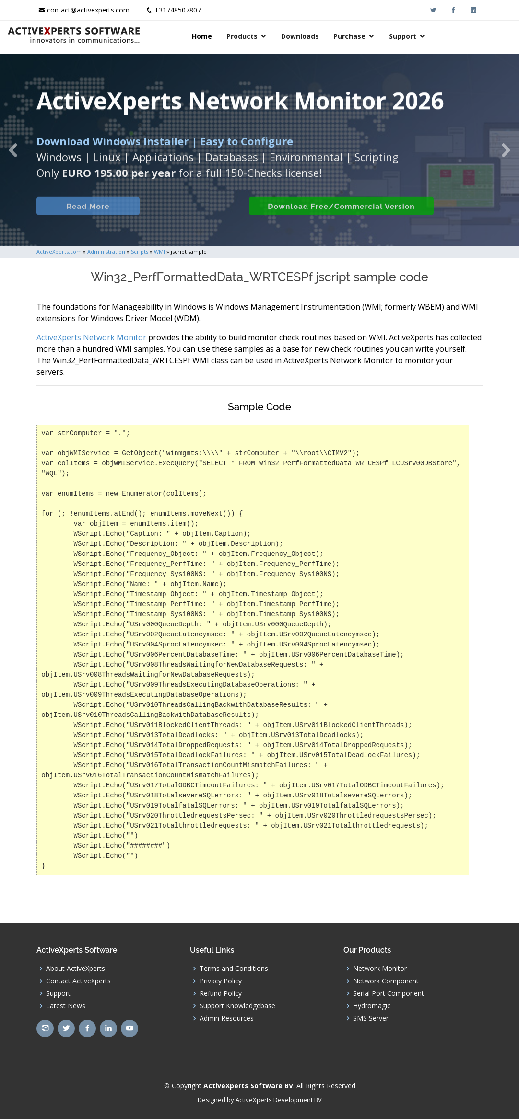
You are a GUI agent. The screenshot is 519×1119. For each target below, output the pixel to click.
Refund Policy (221, 993)
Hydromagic (371, 1006)
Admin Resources (227, 1018)
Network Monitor (380, 968)
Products (291, 36)
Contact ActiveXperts (78, 981)
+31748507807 (177, 9)
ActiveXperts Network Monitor (91, 337)
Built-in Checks (186, 217)
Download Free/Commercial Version (338, 217)
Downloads (350, 36)
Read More (84, 217)
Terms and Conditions (234, 968)
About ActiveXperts (75, 968)
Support (452, 36)
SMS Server (371, 1018)
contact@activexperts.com (88, 9)
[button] (13, 150)
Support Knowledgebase (237, 1006)
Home (252, 36)
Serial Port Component (388, 993)
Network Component (386, 981)
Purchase (399, 36)
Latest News (65, 1006)
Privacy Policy (221, 981)
